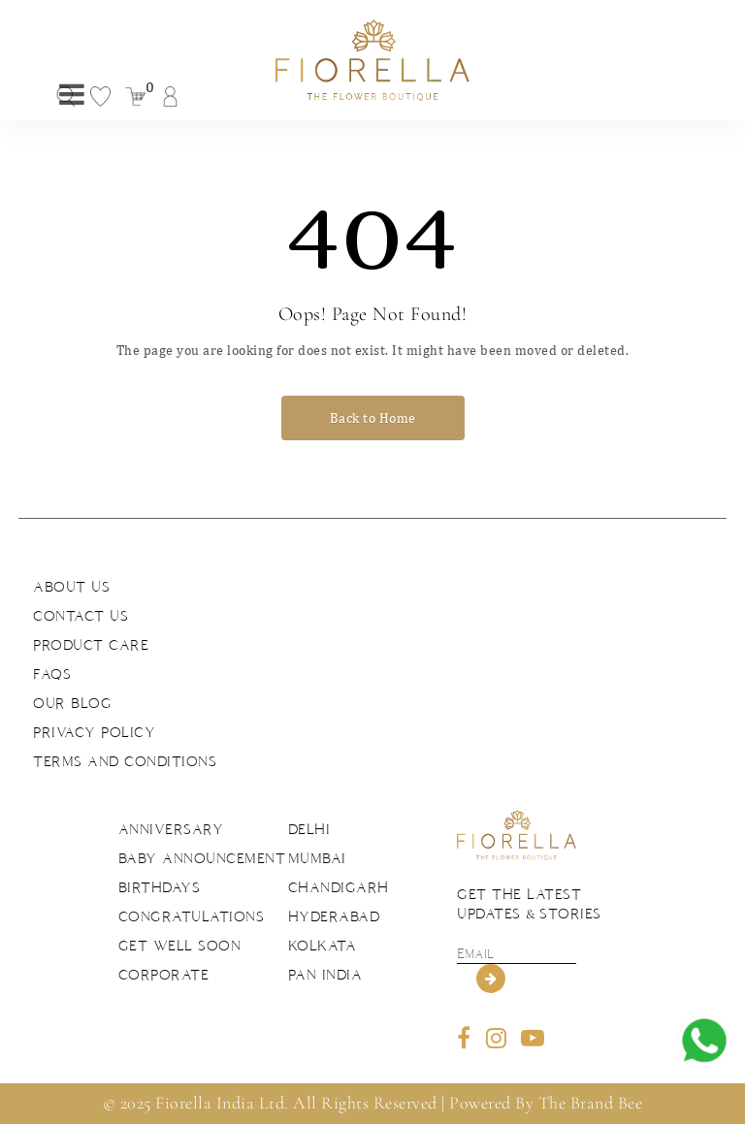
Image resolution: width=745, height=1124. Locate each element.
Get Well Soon (180, 945)
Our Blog (72, 703)
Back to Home (373, 418)
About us (71, 586)
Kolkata (322, 945)
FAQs (52, 674)
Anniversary (171, 829)
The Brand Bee (590, 1102)
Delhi (309, 829)
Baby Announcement (202, 858)
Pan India (325, 974)
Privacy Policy (94, 732)
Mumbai (317, 858)
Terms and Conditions (124, 761)
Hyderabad (334, 916)
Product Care (90, 645)
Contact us (80, 616)
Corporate (164, 974)
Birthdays (159, 887)
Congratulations (191, 916)
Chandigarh (338, 887)
